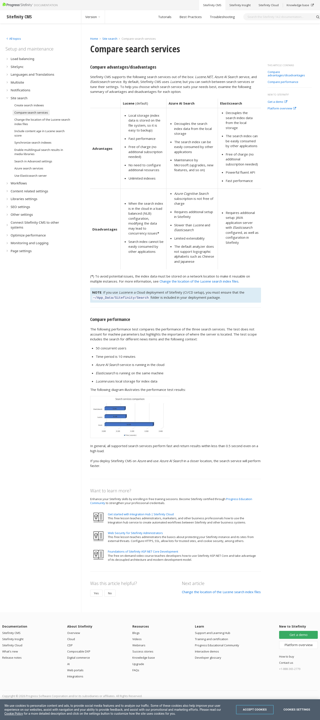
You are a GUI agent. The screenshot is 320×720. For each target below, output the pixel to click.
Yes (96, 592)
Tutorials (164, 17)
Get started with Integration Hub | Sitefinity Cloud (141, 514)
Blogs (136, 632)
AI (68, 663)
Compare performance (283, 82)
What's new (10, 651)
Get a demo (277, 102)
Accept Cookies (255, 709)
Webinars (138, 645)
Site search (109, 39)
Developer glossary (208, 657)
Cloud (71, 638)
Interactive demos (207, 651)
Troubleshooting (222, 17)
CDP (70, 645)
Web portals (75, 669)
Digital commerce (78, 657)
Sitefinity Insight (12, 638)
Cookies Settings (297, 709)
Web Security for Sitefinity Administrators (135, 532)
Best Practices (190, 17)
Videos (137, 638)
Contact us (286, 662)
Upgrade (138, 663)
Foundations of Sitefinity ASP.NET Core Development (143, 551)
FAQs (135, 669)
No (110, 592)
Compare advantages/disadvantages (286, 73)
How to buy (286, 656)
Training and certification (211, 638)
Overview (73, 632)
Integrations (75, 676)
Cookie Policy (13, 713)
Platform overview (282, 108)
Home (94, 39)
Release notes (12, 657)
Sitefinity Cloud (12, 645)
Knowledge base (143, 657)
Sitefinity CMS (11, 632)
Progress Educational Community (217, 645)
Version (93, 17)
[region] (160, 709)
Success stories (142, 651)
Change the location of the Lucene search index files (199, 281)
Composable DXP (78, 651)
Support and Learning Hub (212, 632)
